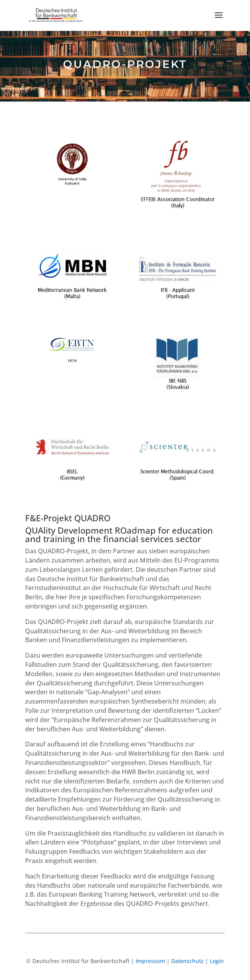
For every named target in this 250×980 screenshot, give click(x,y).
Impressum (150, 961)
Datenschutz (187, 961)
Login (217, 961)
